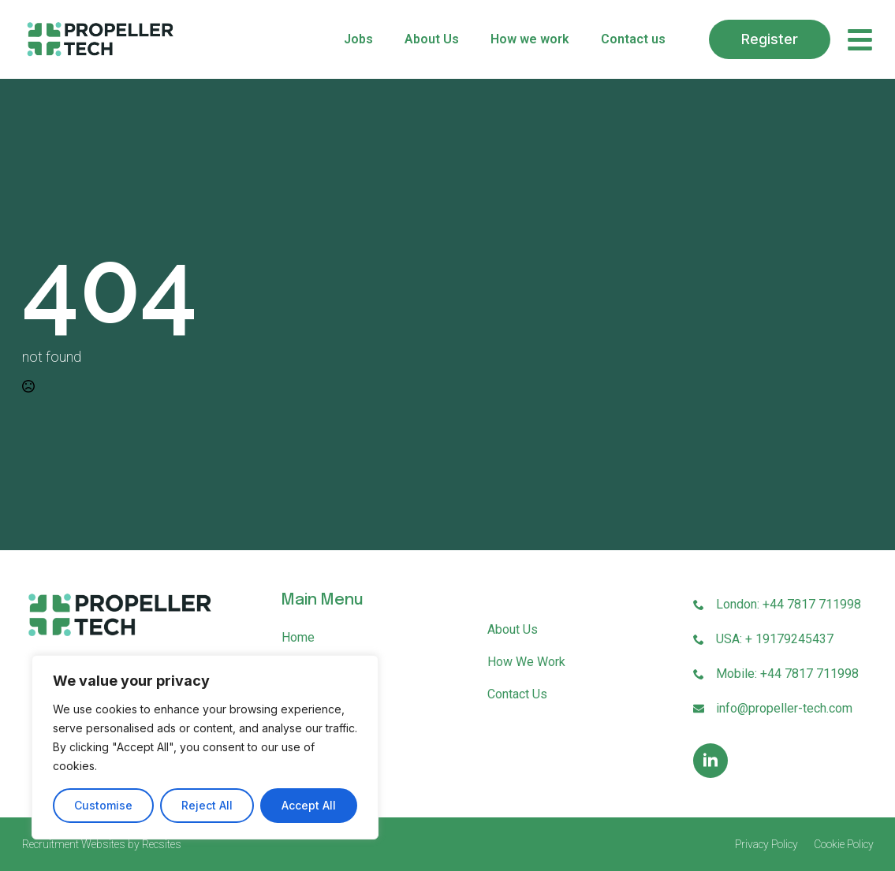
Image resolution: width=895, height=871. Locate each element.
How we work (529, 39)
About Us (432, 39)
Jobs (358, 39)
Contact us (633, 39)
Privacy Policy (766, 844)
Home (298, 637)
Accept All (309, 805)
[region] (205, 747)
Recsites (161, 844)
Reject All (207, 805)
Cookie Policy (844, 844)
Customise (103, 805)
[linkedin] (710, 760)
